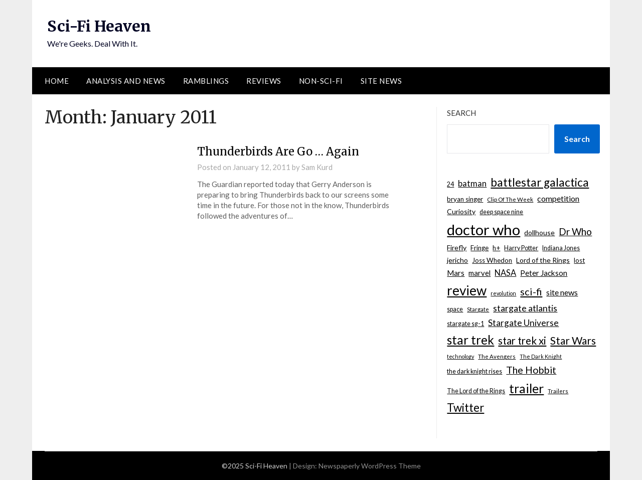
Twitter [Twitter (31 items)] (465, 407)
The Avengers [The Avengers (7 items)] (497, 356)
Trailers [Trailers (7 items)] (558, 391)
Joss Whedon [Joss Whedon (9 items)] (492, 260)
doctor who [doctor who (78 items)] (483, 229)
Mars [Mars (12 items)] (455, 272)
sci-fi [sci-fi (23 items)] (531, 291)
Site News (381, 80)
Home (57, 80)
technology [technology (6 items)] (460, 356)
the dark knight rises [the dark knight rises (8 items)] (474, 371)
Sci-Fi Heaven (99, 26)
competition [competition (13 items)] (558, 198)
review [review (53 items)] (467, 290)
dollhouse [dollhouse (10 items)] (539, 232)
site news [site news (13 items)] (562, 292)
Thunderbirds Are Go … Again (278, 151)
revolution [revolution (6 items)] (503, 293)
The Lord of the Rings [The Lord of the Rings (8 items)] (476, 391)
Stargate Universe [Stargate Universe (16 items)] (523, 322)
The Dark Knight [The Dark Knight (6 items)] (541, 356)
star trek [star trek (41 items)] (470, 340)
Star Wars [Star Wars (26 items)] (573, 340)
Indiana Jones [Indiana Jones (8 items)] (561, 248)
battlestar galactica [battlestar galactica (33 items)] (540, 182)
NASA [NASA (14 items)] (505, 273)
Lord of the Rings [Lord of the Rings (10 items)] (543, 260)
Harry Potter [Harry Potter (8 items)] (521, 248)
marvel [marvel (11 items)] (479, 272)
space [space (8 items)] (455, 309)
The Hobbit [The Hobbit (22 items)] (531, 370)
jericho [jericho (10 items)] (457, 260)
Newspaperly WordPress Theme (369, 465)
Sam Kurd (317, 167)
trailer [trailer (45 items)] (526, 388)
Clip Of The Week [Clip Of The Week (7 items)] (510, 199)
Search (461, 112)
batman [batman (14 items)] (472, 184)
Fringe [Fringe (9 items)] (479, 248)
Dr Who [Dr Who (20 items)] (575, 231)
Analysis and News (126, 80)
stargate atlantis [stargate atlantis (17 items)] (525, 307)
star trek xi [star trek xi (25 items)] (522, 341)
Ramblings (206, 80)
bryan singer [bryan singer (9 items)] (465, 199)
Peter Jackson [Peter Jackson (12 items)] (543, 272)
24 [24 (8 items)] (450, 184)
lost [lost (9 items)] (579, 260)
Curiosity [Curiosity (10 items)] (461, 211)
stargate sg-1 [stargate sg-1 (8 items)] (465, 324)
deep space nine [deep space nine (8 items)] (501, 212)
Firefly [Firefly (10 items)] (456, 247)
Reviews (263, 80)
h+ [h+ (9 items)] (496, 248)
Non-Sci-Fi (321, 80)
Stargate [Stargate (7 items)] (478, 309)
